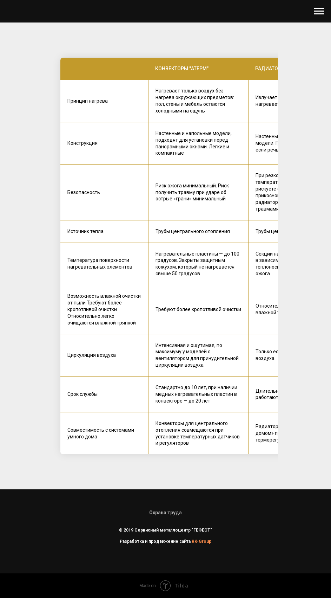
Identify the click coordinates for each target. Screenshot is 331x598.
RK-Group (201, 541)
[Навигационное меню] (319, 11)
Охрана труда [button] (165, 512)
